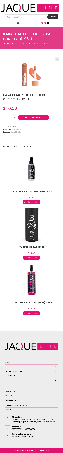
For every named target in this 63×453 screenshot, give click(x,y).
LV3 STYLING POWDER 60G (31, 247)
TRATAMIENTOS (11, 400)
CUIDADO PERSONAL (31, 371)
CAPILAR (31, 367)
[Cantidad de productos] (10, 117)
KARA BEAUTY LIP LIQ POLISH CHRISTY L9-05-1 (32, 43)
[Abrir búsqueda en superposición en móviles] (31, 16)
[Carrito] (45, 23)
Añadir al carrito (33, 117)
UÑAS (31, 380)
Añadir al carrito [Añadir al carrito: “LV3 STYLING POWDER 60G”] (31, 258)
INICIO (7, 362)
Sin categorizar (17, 129)
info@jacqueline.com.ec (23, 436)
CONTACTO (10, 391)
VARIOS (8, 410)
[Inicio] (4, 43)
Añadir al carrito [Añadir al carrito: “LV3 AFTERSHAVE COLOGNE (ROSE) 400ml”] (31, 313)
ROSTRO (8, 396)
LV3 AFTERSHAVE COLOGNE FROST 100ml (32, 191)
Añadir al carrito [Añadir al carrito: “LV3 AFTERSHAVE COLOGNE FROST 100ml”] (31, 202)
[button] (18, 23)
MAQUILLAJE (31, 376)
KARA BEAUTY (16, 132)
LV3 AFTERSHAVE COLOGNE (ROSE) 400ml (31, 302)
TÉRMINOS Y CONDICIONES (16, 405)
